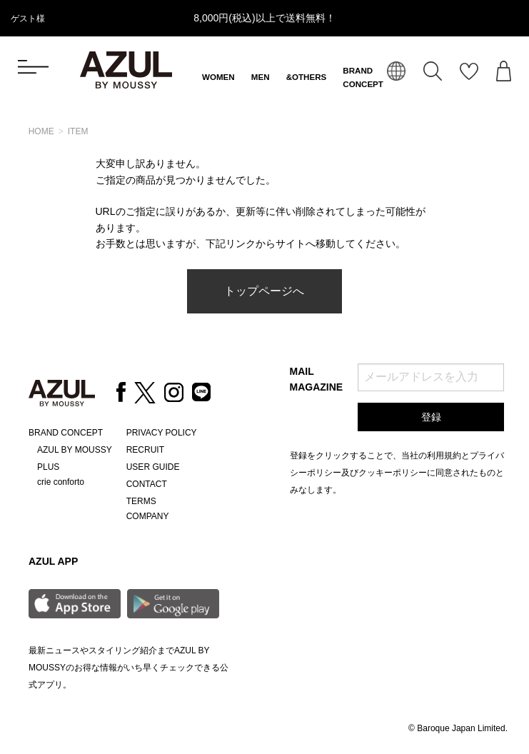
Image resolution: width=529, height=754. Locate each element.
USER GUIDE (153, 467)
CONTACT (146, 484)
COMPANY (147, 516)
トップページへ (264, 291)
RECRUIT (145, 450)
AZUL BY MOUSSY (74, 450)
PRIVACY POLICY (161, 433)
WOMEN (218, 77)
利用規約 (444, 456)
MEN (260, 77)
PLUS (48, 467)
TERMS (141, 501)
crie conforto (60, 482)
